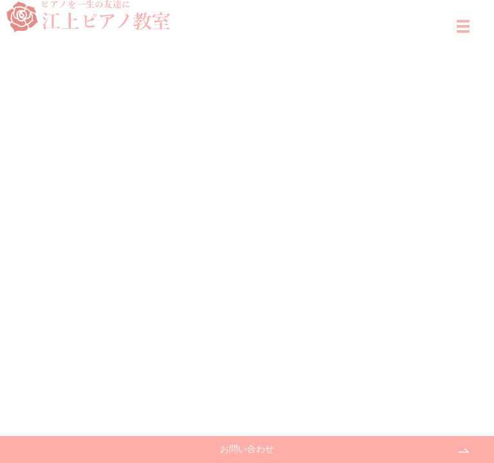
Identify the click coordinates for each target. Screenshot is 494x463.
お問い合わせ (247, 449)
